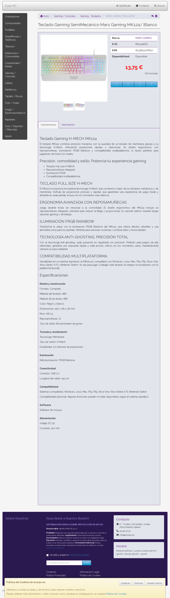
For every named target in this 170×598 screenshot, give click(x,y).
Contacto (142, 5)
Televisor (10, 46)
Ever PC (10, 6)
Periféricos (10, 89)
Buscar (159, 5)
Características (48, 124)
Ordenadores (12, 16)
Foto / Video (12, 103)
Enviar (86, 563)
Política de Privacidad (55, 548)
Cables (9, 83)
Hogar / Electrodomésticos (15, 111)
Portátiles (10, 30)
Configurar (125, 583)
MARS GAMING (143, 38)
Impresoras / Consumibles (12, 55)
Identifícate (123, 5)
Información (68, 124)
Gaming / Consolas (10, 75)
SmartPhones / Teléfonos (13, 38)
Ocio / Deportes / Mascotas (14, 128)
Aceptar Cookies (154, 583)
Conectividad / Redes (13, 65)
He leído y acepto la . (69, 555)
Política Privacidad (56, 575)
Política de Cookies (116, 594)
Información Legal (89, 572)
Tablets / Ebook (14, 96)
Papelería (10, 119)
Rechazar (138, 583)
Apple (8, 136)
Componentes (13, 23)
